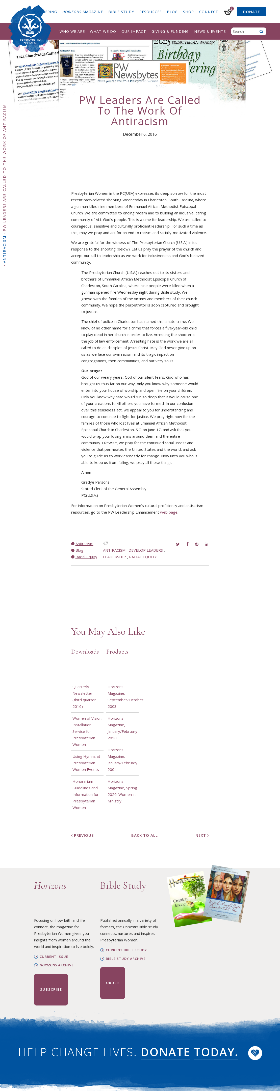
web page (168, 512)
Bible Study (121, 11)
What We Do (103, 31)
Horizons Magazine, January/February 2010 (122, 728)
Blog (172, 11)
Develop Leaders (146, 550)
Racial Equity (143, 556)
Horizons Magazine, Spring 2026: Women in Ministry (122, 791)
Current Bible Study (126, 950)
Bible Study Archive (125, 958)
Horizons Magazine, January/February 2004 (122, 759)
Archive (56, 965)
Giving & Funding (170, 31)
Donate (251, 11)
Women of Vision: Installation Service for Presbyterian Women (87, 731)
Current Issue (54, 956)
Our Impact (133, 31)
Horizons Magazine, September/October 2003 (123, 696)
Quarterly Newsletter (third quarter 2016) (84, 696)
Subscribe (51, 989)
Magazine (82, 11)
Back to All (144, 835)
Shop (188, 11)
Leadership (114, 556)
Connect (208, 11)
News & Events (210, 31)
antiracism (114, 550)
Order (112, 983)
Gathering (45, 11)
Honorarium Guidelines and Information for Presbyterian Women (85, 794)
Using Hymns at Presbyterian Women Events (86, 763)
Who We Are (72, 31)
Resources (150, 11)
